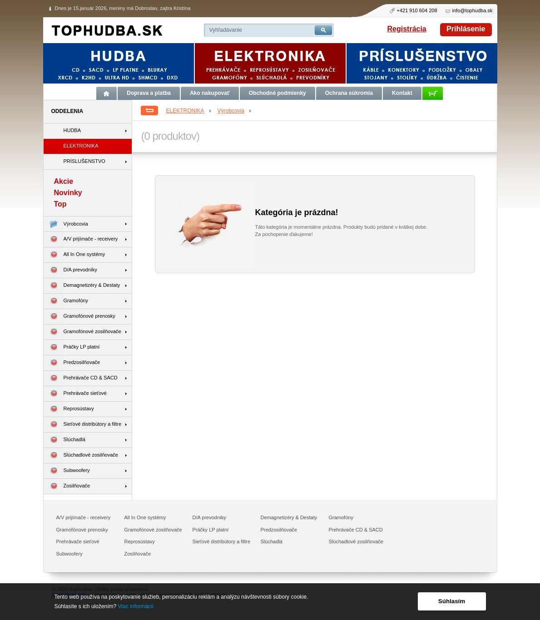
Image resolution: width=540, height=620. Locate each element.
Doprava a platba (149, 93)
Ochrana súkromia (349, 93)
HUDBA (72, 130)
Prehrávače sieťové (75, 393)
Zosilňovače (67, 486)
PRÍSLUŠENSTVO (84, 161)
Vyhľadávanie (225, 30)
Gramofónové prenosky (79, 316)
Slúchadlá (64, 440)
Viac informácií (136, 606)
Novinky (68, 193)
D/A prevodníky (71, 270)
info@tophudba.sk (472, 10)
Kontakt (402, 93)
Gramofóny (66, 301)
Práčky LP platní (72, 347)
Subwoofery (67, 470)
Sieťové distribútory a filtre (83, 424)
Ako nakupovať (210, 93)
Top (60, 204)
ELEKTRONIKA (189, 111)
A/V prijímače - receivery (81, 239)
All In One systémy (74, 254)
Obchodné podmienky (277, 93)
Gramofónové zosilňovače (82, 332)
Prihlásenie (465, 29)
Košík (432, 93)
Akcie (64, 181)
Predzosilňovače (72, 362)
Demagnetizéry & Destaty (82, 285)
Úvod (106, 93)
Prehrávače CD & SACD (81, 378)
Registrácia (406, 29)
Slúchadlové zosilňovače (81, 455)
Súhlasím (451, 601)
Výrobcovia (235, 111)
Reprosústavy (69, 409)
